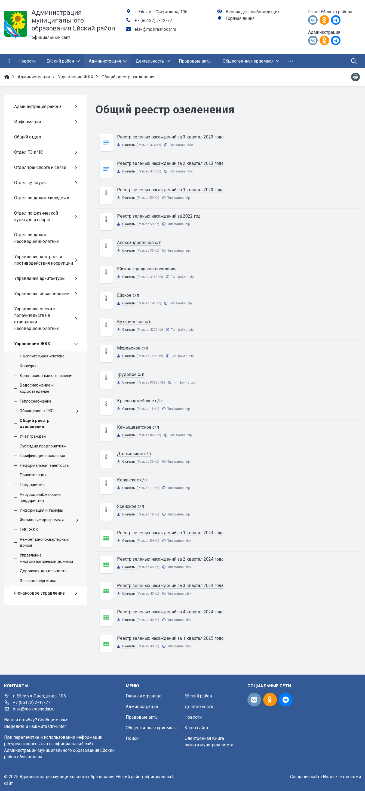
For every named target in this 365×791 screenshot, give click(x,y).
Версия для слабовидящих (253, 11)
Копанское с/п (132, 480)
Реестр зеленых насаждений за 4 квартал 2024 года (170, 611)
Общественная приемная (151, 727)
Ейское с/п (128, 295)
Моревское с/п (132, 348)
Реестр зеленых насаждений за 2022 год (159, 216)
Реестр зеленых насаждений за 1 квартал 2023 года (170, 189)
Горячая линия (240, 18)
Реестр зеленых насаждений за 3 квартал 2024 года (170, 585)
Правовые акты (142, 717)
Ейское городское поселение (147, 268)
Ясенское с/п (130, 506)
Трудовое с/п (130, 374)
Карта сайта (196, 727)
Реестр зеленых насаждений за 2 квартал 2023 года (170, 163)
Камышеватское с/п (138, 427)
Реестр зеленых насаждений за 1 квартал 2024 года (170, 532)
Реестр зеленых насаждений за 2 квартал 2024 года (170, 559)
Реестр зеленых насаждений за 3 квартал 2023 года (170, 137)
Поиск (132, 738)
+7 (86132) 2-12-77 (153, 20)
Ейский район (198, 696)
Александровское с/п (139, 242)
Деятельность (199, 706)
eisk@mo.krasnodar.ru (155, 29)
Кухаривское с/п (134, 321)
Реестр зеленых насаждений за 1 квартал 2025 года (170, 638)
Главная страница (143, 696)
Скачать (128, 145)
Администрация (142, 706)
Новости (193, 717)
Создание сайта (306, 776)
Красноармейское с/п (139, 400)
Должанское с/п (134, 453)
